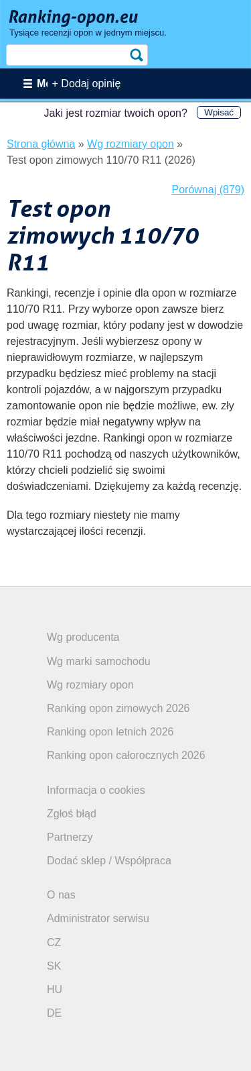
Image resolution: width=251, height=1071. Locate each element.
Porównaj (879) (208, 189)
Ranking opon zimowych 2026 (118, 708)
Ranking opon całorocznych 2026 (126, 755)
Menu (51, 83)
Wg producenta (83, 637)
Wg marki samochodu (99, 661)
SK (54, 966)
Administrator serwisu (98, 918)
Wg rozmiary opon (90, 685)
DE (54, 1013)
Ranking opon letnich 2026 (110, 731)
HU (54, 989)
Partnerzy (69, 837)
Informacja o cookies (96, 790)
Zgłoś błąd (71, 813)
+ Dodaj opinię (86, 83)
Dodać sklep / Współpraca (109, 860)
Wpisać (219, 112)
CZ (54, 942)
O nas (61, 895)
